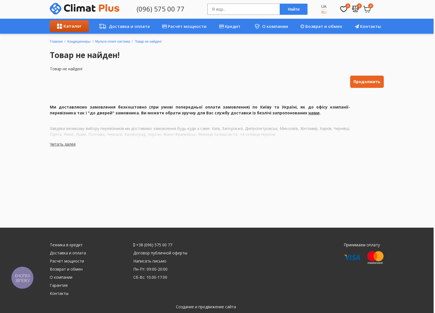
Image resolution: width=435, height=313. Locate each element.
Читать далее (63, 144)
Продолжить (366, 81)
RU (323, 12)
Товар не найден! (148, 42)
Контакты (368, 26)
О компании (269, 26)
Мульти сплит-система (112, 42)
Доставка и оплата (123, 26)
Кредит (229, 26)
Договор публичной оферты (160, 253)
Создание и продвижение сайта (206, 306)
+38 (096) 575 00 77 (152, 244)
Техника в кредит (66, 244)
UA (323, 6)
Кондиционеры (78, 42)
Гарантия (59, 285)
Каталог (69, 26)
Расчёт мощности (184, 26)
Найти (293, 9)
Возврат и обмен (321, 26)
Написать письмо (149, 261)
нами (314, 112)
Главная (56, 42)
